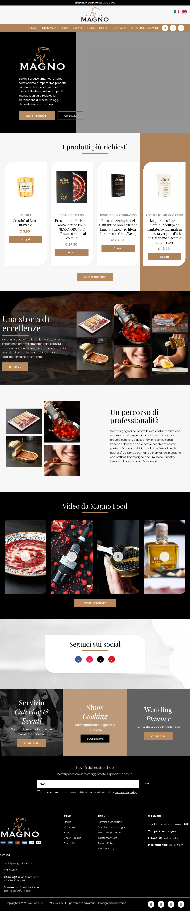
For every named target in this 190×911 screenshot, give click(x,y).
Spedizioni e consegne (112, 827)
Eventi (77, 28)
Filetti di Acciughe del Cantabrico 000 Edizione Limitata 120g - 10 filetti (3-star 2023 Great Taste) (118, 227)
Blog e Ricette (97, 28)
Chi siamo (49, 28)
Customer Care (107, 838)
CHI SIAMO (70, 116)
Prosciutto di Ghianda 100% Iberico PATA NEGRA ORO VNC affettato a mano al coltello (72, 229)
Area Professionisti (145, 28)
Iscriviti (146, 783)
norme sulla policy (126, 792)
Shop (64, 28)
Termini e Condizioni (110, 822)
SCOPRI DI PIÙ (32, 743)
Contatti (119, 28)
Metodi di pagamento (111, 832)
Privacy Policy (106, 843)
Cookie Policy (106, 848)
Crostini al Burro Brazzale (25, 222)
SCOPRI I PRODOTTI (37, 116)
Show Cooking (73, 838)
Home (33, 28)
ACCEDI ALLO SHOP (95, 277)
